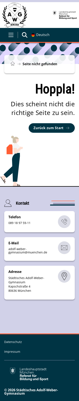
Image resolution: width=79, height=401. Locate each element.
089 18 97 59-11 (19, 223)
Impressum (12, 352)
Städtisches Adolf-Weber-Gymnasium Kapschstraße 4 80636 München (26, 284)
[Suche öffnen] (24, 35)
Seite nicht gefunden (40, 64)
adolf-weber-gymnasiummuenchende (27, 250)
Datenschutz (13, 342)
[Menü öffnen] (11, 35)
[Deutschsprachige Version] (40, 35)
